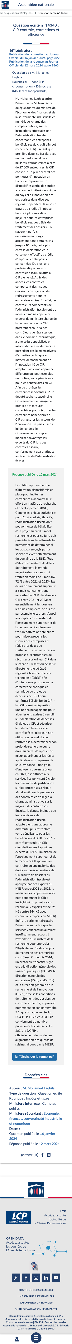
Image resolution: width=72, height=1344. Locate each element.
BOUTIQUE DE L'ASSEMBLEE (35, 1290)
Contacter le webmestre (19, 1322)
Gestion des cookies (55, 1322)
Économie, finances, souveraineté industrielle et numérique (35, 1118)
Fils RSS (38, 1322)
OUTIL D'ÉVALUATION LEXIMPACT (35, 1309)
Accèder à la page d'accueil (5, 5)
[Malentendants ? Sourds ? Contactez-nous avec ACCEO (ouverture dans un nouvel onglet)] (33, 1265)
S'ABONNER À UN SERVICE (35, 1303)
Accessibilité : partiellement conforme (45, 1319)
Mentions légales (14, 1319)
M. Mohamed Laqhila (39, 1088)
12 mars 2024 (49, 1144)
